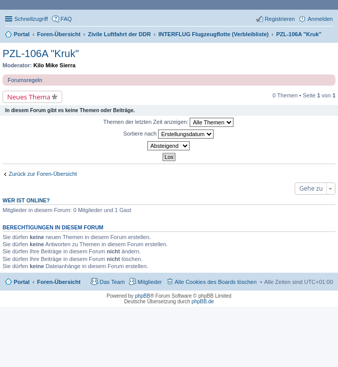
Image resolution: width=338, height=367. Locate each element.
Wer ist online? (26, 200)
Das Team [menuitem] (111, 282)
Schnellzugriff (31, 19)
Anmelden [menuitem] (320, 19)
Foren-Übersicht (59, 282)
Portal (22, 34)
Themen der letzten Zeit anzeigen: (168, 122)
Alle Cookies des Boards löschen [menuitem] (216, 282)
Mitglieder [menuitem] (150, 282)
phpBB (142, 296)
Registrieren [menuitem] (280, 19)
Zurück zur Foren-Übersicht (43, 174)
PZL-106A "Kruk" (41, 53)
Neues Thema (28, 96)
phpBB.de (203, 301)
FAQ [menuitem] (66, 19)
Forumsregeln (25, 80)
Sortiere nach (168, 134)
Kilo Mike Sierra (55, 65)
